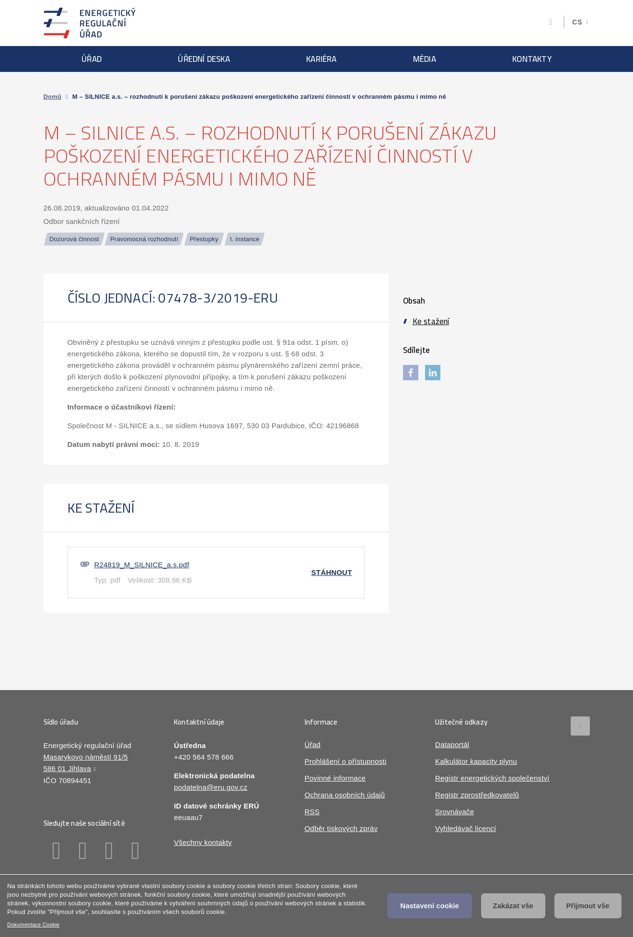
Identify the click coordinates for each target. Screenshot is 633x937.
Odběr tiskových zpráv (341, 828)
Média (424, 59)
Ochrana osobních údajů (345, 795)
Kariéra (321, 59)
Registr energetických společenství (492, 778)
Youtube (136, 850)
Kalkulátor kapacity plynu (476, 761)
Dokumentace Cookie (33, 924)
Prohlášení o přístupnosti (346, 761)
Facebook (57, 850)
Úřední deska (204, 59)
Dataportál (452, 744)
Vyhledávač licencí (465, 828)
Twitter (109, 850)
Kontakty (532, 59)
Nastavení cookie (429, 906)
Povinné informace (335, 778)
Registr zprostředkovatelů (477, 795)
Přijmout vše (588, 906)
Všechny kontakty (203, 842)
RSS (312, 812)
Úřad (91, 59)
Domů (53, 96)
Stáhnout (331, 572)
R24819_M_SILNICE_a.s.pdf (141, 565)
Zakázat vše (513, 906)
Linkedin (83, 850)
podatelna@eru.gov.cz (210, 787)
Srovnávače (454, 812)
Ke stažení (431, 321)
